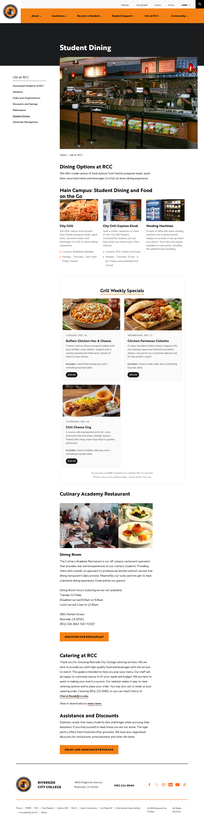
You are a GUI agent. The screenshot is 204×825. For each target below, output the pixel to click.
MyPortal (125, 5)
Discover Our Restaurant (84, 638)
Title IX (74, 812)
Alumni (158, 5)
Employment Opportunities (128, 812)
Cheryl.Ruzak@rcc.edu (74, 698)
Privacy (19, 812)
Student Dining (21, 116)
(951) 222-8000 (124, 789)
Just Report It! (106, 812)
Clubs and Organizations (26, 98)
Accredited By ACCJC (28, 816)
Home (63, 155)
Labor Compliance (88, 812)
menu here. (94, 705)
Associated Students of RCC (28, 85)
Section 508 (62, 812)
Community (178, 16)
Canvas (171, 5)
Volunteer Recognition (25, 122)
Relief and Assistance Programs (89, 752)
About (35, 16)
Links (184, 5)
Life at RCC (151, 16)
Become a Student (88, 16)
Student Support (122, 16)
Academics (58, 16)
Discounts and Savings (25, 104)
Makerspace (19, 110)
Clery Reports (48, 812)
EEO (37, 812)
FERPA (28, 812)
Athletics (18, 91)
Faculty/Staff (141, 5)
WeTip (44, 816)
